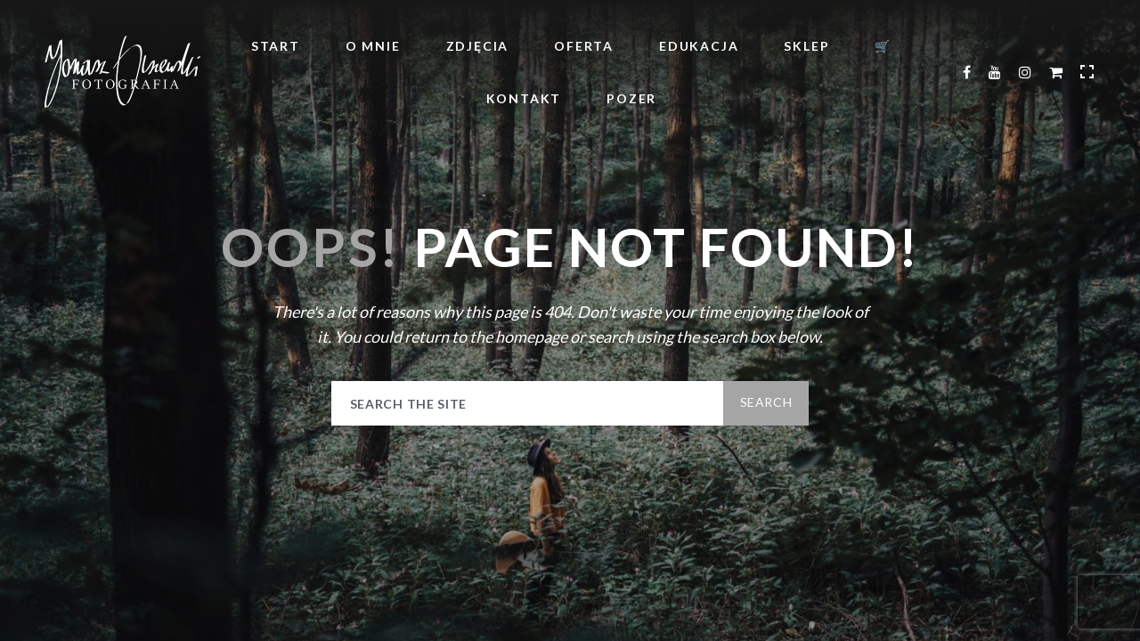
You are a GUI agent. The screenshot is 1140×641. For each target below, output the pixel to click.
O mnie (373, 45)
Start (275, 45)
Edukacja (698, 45)
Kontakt (524, 98)
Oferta (584, 45)
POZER (631, 98)
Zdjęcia (477, 45)
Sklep (806, 45)
